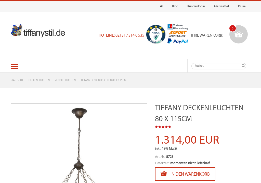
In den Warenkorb (185, 173)
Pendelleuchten (65, 80)
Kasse (242, 6)
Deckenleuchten (39, 80)
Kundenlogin (196, 6)
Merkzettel (221, 6)
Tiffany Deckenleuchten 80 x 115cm (103, 80)
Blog (175, 6)
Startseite (17, 80)
